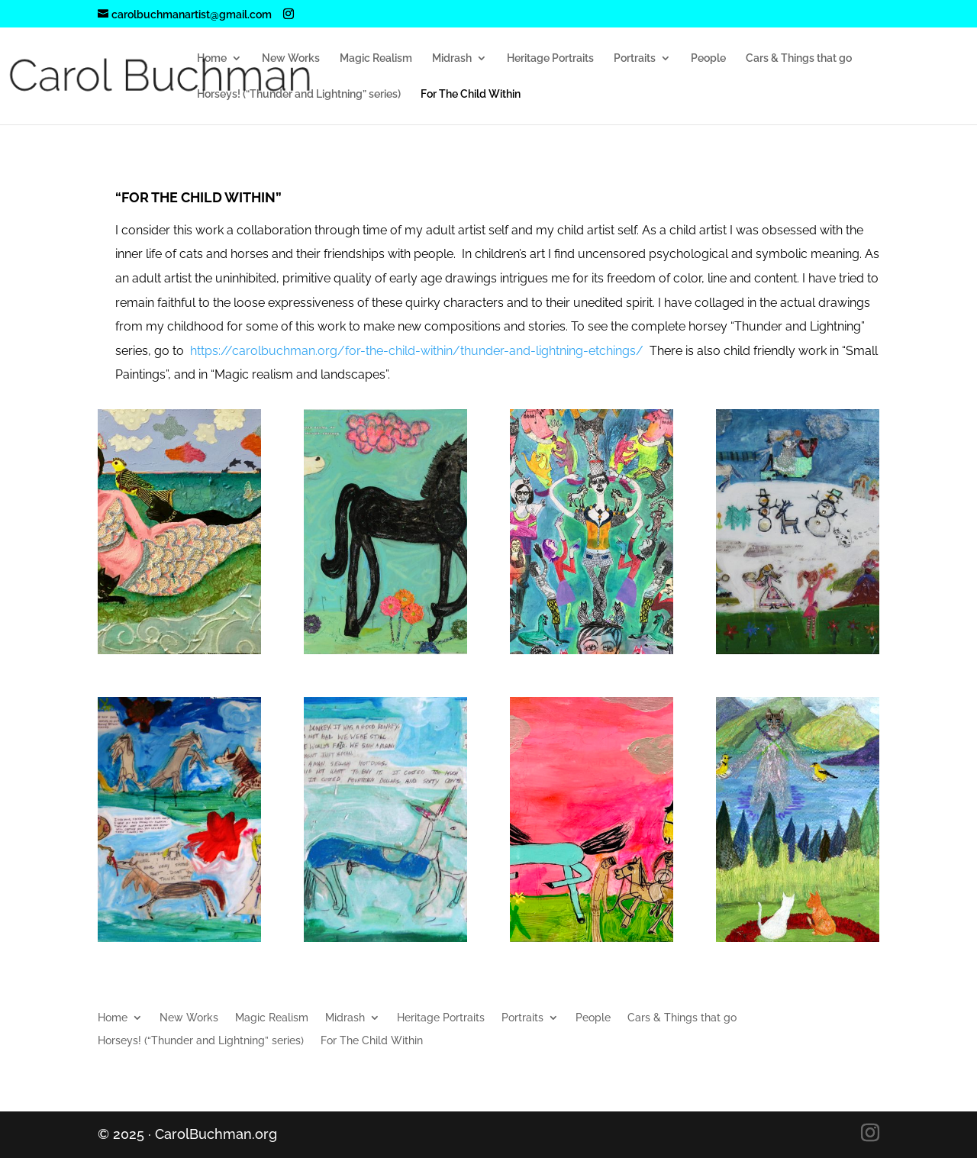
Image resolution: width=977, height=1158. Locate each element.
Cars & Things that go (799, 58)
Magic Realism (376, 58)
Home (212, 58)
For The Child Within (471, 94)
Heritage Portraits (550, 58)
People (708, 58)
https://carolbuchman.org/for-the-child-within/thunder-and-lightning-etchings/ (416, 351)
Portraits (635, 58)
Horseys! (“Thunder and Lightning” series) (299, 94)
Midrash (452, 58)
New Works (291, 58)
